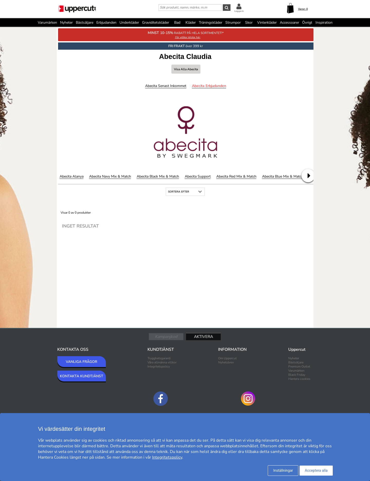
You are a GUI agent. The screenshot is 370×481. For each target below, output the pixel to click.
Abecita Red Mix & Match (236, 176)
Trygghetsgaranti (159, 358)
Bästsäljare (84, 22)
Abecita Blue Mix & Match (282, 176)
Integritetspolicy (158, 366)
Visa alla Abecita (186, 69)
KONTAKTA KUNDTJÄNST (81, 376)
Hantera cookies (299, 379)
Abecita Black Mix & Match (158, 176)
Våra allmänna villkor (162, 362)
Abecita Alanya (72, 176)
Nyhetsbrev (226, 362)
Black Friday (296, 375)
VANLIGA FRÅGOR (81, 361)
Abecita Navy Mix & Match (110, 176)
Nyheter (66, 22)
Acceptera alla (316, 470)
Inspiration (324, 22)
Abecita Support (198, 176)
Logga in (239, 11)
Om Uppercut (227, 358)
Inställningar (283, 470)
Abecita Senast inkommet (165, 85)
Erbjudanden (106, 22)
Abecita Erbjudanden (209, 85)
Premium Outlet (299, 366)
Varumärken (47, 22)
